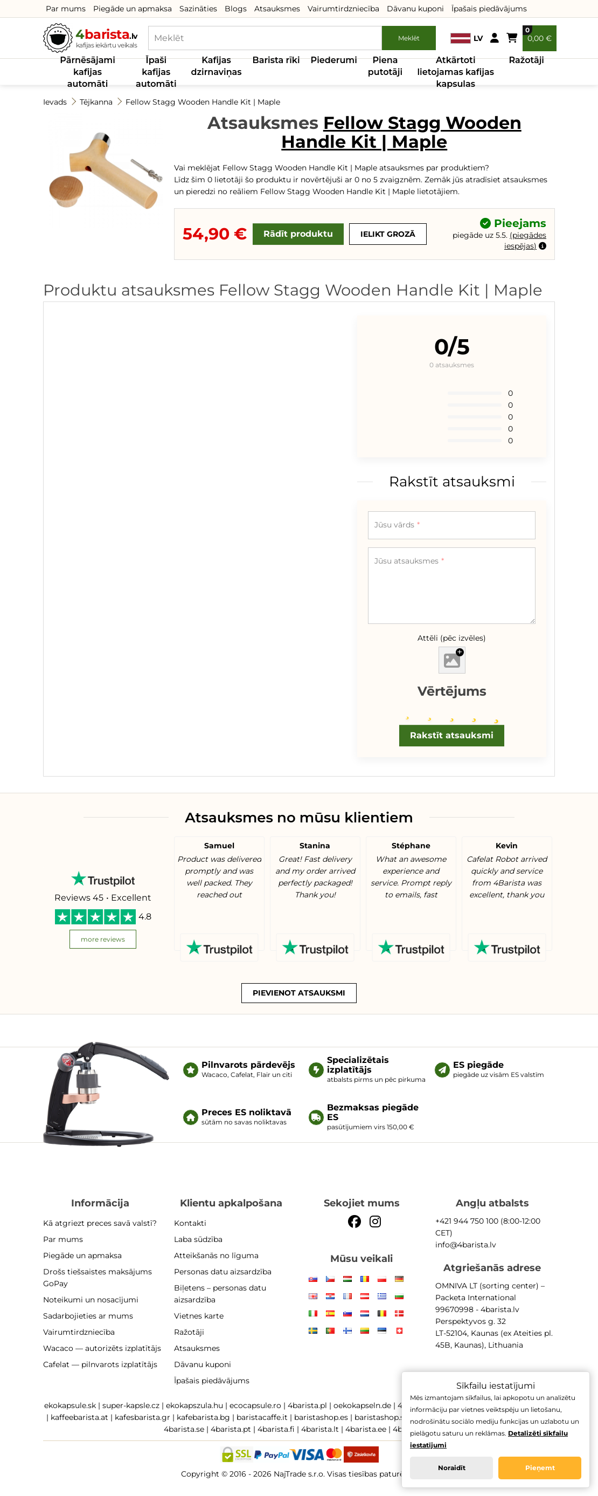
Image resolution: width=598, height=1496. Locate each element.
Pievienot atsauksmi (299, 993)
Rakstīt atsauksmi (451, 735)
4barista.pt (231, 1429)
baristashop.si (380, 1417)
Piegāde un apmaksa (132, 8)
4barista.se (184, 1429)
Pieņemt (540, 1468)
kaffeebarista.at (79, 1417)
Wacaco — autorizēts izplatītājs (102, 1348)
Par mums (66, 8)
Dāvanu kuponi (415, 8)
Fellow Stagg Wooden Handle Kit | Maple (203, 102)
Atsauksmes (277, 8)
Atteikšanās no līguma (216, 1255)
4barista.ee (365, 1429)
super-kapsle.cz (130, 1405)
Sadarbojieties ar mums (88, 1316)
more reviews (103, 939)
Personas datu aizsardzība (223, 1272)
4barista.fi (276, 1429)
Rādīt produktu (298, 234)
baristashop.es (321, 1417)
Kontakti (190, 1223)
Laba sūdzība (198, 1239)
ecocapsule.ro (255, 1405)
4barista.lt (320, 1429)
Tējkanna (96, 102)
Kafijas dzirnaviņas (216, 66)
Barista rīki (276, 60)
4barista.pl (307, 1405)
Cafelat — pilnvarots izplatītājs (100, 1364)
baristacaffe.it (262, 1417)
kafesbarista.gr (142, 1417)
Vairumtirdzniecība (343, 8)
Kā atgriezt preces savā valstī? (100, 1223)
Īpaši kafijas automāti (156, 72)
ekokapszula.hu (194, 1405)
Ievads (55, 102)
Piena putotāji (385, 66)
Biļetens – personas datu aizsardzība (220, 1294)
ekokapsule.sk (70, 1405)
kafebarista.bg (203, 1417)
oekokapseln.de (362, 1405)
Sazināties (198, 8)
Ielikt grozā (387, 234)
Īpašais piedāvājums (489, 8)
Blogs (236, 8)
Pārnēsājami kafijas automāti (87, 72)
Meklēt (409, 38)
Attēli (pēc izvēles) (452, 638)
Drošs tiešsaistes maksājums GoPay (97, 1277)
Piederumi (334, 60)
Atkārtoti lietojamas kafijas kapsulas (455, 72)
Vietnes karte (199, 1316)
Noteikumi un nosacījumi (90, 1300)
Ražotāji (526, 60)
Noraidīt (451, 1468)
